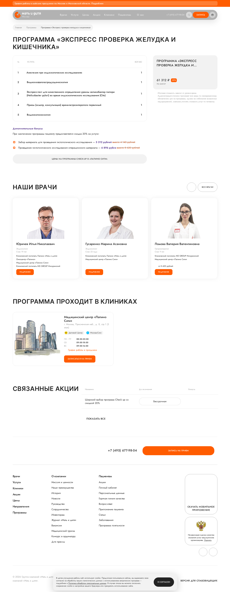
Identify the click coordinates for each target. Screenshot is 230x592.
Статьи (102, 515)
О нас (141, 15)
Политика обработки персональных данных (87, 583)
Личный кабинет (108, 487)
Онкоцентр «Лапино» (26, 259)
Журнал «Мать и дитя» (63, 520)
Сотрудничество (60, 509)
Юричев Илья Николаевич (36, 244)
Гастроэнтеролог (162, 248)
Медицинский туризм (63, 531)
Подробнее (25, 272)
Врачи (63, 15)
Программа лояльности (112, 525)
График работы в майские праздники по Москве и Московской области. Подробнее (59, 3)
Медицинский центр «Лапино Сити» (33, 263)
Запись (200, 14)
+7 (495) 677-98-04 (175, 14)
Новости (55, 498)
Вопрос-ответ (105, 504)
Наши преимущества (62, 487)
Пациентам (126, 15)
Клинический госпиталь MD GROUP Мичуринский (38, 266)
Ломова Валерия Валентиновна (177, 244)
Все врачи (207, 187)
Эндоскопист (22, 248)
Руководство (58, 504)
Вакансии (56, 525)
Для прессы (58, 542)
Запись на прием (200, 450)
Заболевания (106, 520)
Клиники (109, 15)
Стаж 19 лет (22, 252)
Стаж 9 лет (160, 252)
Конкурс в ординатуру (63, 536)
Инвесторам (58, 515)
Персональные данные (111, 493)
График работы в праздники (80, 350)
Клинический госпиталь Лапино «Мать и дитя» (37, 256)
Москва (27, 16)
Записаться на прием (81, 360)
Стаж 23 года (91, 252)
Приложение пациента (111, 509)
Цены (85, 15)
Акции (96, 15)
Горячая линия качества (112, 498)
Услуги (74, 15)
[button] (191, 187)
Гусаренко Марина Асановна (106, 244)
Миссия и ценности (62, 482)
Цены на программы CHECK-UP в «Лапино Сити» (79, 158)
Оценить (208, 540)
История (56, 493)
